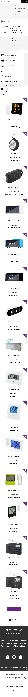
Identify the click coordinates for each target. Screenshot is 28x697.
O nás (14, 5)
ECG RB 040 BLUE (14, 261)
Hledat (24, 1)
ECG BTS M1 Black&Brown (14, 194)
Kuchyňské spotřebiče (10, 65)
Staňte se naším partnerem (19, 8)
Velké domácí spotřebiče (11, 81)
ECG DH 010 (14, 396)
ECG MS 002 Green (14, 497)
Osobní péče (8, 76)
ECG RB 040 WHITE (14, 228)
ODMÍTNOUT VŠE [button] (20, 686)
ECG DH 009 (14, 430)
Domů (2, 85)
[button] (14, 609)
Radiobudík (14, 225)
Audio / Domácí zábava (10, 60)
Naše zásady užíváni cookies (14, 690)
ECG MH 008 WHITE (14, 329)
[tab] (12, 55)
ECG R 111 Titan (14, 565)
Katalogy (15, 14)
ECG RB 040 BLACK (14, 295)
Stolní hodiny (14, 393)
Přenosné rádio (14, 562)
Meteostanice (14, 124)
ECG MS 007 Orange (13, 127)
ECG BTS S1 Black (14, 160)
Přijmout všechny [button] (10, 686)
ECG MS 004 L (14, 464)
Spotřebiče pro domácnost (11, 71)
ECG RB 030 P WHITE (14, 363)
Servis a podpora (17, 11)
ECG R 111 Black (14, 598)
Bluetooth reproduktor (14, 157)
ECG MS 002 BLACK (13, 531)
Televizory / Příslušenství (11, 55)
